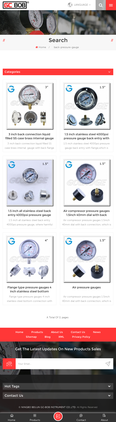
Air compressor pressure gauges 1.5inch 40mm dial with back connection (86, 213)
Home (41, 47)
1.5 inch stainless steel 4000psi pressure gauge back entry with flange (86, 136)
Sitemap (31, 336)
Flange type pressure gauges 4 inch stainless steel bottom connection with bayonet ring (29, 289)
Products (37, 332)
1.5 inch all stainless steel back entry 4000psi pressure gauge (29, 213)
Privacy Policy (81, 336)
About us (57, 332)
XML (61, 336)
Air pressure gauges (86, 287)
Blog (47, 336)
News (97, 332)
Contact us (78, 332)
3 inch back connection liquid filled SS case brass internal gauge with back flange (29, 136)
